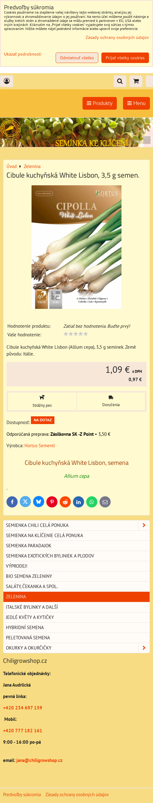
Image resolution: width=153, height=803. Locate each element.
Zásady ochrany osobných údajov (77, 794)
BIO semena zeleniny (29, 576)
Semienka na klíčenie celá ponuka (44, 535)
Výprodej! (17, 566)
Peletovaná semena (28, 638)
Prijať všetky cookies (125, 58)
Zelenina (16, 596)
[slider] (75, 333)
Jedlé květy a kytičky (30, 617)
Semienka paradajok (28, 546)
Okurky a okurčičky (78, 648)
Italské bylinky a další (32, 607)
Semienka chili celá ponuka (78, 525)
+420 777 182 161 (22, 731)
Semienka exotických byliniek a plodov (50, 556)
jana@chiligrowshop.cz (38, 760)
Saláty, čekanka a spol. (32, 586)
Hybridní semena (25, 627)
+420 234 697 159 (22, 708)
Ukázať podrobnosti (22, 54)
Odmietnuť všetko (77, 58)
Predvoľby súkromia (22, 794)
